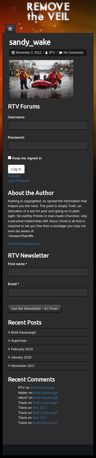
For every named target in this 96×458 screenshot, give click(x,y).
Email (13, 284)
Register (14, 176)
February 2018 (22, 349)
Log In (16, 169)
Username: (16, 117)
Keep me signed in (27, 158)
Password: (16, 137)
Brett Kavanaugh (23, 332)
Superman (19, 341)
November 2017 (23, 366)
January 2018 (21, 357)
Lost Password (19, 181)
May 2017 (40, 408)
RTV (52, 52)
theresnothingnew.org (24, 244)
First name (17, 264)
